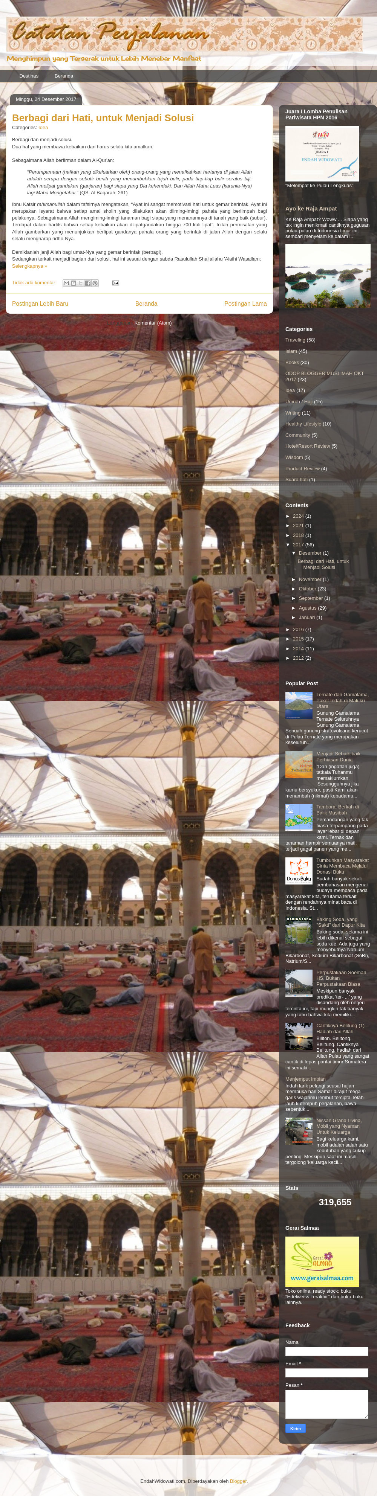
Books (292, 362)
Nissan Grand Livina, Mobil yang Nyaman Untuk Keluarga (339, 1126)
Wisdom (294, 457)
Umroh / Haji (299, 401)
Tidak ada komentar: (35, 282)
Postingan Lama (245, 303)
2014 (299, 648)
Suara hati (296, 479)
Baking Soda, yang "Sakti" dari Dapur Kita (340, 922)
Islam (291, 351)
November (311, 579)
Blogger (238, 1481)
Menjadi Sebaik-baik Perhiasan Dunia (338, 756)
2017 (299, 544)
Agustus (308, 608)
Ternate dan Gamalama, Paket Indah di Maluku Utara (342, 700)
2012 (299, 658)
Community (297, 435)
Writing (292, 413)
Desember (311, 553)
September (311, 598)
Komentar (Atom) (153, 323)
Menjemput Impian (305, 1079)
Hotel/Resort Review (307, 446)
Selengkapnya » (29, 266)
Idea (43, 127)
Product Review (302, 468)
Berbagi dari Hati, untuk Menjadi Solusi (103, 118)
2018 (299, 535)
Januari (307, 617)
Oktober (308, 589)
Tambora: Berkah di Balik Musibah (337, 810)
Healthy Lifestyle (303, 424)
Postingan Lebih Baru (40, 303)
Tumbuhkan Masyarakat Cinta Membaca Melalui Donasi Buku (342, 866)
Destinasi (30, 76)
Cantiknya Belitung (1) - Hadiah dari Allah (342, 1028)
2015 (299, 639)
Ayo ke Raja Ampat (311, 208)
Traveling (295, 340)
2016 (299, 629)
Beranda (64, 76)
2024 (299, 516)
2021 (299, 525)
